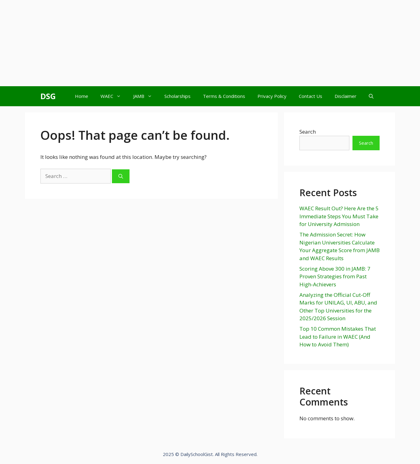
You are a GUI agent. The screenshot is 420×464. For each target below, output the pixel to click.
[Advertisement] (185, 43)
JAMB (145, 96)
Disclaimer (345, 96)
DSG (48, 96)
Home (81, 96)
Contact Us (310, 96)
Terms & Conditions (224, 96)
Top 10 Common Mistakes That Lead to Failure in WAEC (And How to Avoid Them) (337, 336)
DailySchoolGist (196, 454)
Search (307, 131)
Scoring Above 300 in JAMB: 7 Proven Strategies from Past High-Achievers (334, 276)
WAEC (114, 96)
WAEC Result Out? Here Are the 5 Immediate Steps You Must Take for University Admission (339, 216)
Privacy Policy (271, 96)
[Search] (121, 176)
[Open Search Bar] (371, 96)
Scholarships (177, 96)
